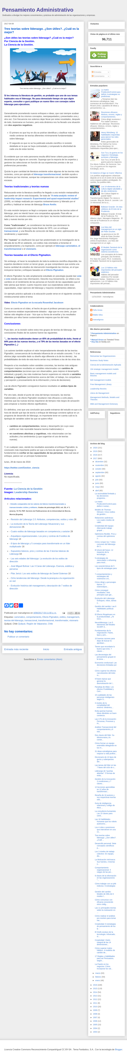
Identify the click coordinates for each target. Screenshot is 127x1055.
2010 (95, 1007)
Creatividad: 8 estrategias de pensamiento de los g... (105, 926)
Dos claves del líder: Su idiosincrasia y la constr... (104, 737)
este (79, 276)
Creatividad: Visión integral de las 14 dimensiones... (103, 942)
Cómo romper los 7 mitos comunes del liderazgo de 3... (105, 544)
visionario (31, 249)
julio (97, 480)
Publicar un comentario (18, 637)
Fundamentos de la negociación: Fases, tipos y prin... (104, 633)
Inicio (46, 649)
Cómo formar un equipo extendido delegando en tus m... (106, 745)
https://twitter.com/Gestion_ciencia (21, 468)
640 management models (100, 380)
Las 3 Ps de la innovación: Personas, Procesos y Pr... (105, 721)
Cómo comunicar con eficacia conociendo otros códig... (104, 902)
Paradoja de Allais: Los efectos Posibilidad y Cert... (104, 689)
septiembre (100, 472)
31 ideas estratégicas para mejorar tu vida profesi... (106, 752)
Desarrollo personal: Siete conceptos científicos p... (105, 845)
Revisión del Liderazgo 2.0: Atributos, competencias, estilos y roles (42, 519)
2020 (95, 448)
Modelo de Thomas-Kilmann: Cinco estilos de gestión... (105, 512)
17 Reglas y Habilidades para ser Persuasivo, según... (105, 958)
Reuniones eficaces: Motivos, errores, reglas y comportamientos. (111, 114)
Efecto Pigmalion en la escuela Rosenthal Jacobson (37, 302)
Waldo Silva (98, 315)
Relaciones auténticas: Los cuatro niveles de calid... (104, 520)
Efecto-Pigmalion (50, 617)
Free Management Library (101, 384)
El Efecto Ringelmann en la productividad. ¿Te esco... (105, 616)
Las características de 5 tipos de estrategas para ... (106, 568)
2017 (95, 458)
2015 (95, 988)
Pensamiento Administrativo (37, 10)
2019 (95, 451)
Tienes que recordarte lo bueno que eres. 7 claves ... (105, 649)
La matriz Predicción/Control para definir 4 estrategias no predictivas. (111, 93)
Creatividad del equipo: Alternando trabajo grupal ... (104, 528)
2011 (95, 1003)
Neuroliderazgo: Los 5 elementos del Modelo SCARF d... (105, 624)
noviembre (99, 465)
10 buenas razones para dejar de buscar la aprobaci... (105, 640)
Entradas (96, 72)
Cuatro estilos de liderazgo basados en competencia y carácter (40, 531)
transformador (61, 620)
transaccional (11, 231)
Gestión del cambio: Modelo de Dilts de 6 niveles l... (104, 894)
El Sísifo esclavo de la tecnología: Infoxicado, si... (105, 934)
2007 (95, 1017)
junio (97, 483)
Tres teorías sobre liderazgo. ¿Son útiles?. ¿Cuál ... (105, 837)
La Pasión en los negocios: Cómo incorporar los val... (103, 966)
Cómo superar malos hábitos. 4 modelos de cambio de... (105, 950)
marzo (98, 973)
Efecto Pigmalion (55, 270)
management (73, 617)
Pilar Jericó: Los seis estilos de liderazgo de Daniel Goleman (39, 573)
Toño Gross (97, 310)
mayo (97, 487)
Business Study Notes (99, 360)
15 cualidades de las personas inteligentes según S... (104, 697)
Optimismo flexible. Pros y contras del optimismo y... (105, 536)
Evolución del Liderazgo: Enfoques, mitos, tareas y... (105, 600)
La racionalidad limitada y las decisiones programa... (105, 496)
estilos (63, 617)
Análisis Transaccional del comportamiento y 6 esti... (105, 729)
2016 (95, 985)
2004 (95, 1028)
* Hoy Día (94, 342)
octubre (98, 469)
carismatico (19, 617)
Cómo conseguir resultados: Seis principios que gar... (104, 592)
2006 (95, 1021)
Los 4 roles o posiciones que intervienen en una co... (105, 829)
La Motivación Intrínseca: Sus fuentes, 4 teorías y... (105, 862)
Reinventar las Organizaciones (102, 356)
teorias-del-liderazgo (13, 620)
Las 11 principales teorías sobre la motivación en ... (105, 910)
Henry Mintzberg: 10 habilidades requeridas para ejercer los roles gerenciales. (110, 135)
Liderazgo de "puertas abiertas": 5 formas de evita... (105, 773)
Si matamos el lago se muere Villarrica (106, 173)
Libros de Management (99, 393)
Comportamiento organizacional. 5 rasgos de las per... (103, 870)
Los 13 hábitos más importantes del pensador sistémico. (111, 270)
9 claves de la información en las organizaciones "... (105, 878)
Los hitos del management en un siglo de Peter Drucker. (111, 229)
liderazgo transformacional (47, 174)
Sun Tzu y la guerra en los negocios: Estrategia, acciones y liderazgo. (112, 155)
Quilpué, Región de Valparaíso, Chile (35, 624)
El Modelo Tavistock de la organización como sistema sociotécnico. (111, 249)
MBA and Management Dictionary (104, 404)
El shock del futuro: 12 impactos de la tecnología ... (104, 552)
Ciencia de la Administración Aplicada (105, 365)
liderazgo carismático (66, 246)
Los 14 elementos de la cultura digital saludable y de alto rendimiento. (111, 189)
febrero (98, 977)
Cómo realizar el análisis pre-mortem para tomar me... (105, 918)
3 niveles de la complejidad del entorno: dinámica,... (104, 705)
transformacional (46, 620)
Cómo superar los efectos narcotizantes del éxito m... (105, 673)
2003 (95, 1032)
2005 (95, 1025)
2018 (95, 455)
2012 (95, 999)
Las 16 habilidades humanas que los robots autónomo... (106, 821)
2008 (95, 1014)
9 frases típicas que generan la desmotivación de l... (104, 681)
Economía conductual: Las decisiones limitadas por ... (106, 665)
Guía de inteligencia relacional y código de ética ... (105, 805)
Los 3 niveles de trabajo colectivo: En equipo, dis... (104, 853)
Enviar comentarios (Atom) (49, 659)
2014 (95, 992)
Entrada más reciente (16, 649)
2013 (95, 996)
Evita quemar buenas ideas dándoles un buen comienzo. (106, 713)
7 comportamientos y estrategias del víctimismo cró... (103, 576)
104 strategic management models (104, 369)
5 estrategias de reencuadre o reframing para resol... (105, 560)
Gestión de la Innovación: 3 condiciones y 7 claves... (105, 781)
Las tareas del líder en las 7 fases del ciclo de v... (105, 766)
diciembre (99, 462)
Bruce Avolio (49, 204)
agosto (98, 476)
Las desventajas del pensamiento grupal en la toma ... (105, 657)
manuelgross (98, 320)
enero (98, 980)
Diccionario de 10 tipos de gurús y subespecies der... (105, 759)
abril (97, 490)
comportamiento (33, 617)
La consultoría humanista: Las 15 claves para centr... (105, 813)
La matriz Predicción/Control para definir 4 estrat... (105, 504)
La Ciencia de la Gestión (28, 488)
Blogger (118, 1049)
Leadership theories (26, 492)
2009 (95, 1010)
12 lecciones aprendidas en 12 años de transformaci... (105, 789)
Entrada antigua (73, 649)
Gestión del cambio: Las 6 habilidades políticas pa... (105, 608)
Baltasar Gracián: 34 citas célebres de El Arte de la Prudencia (111, 209)
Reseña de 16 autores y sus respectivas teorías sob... (105, 797)
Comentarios (98, 76)
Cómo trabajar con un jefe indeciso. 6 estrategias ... (105, 886)
